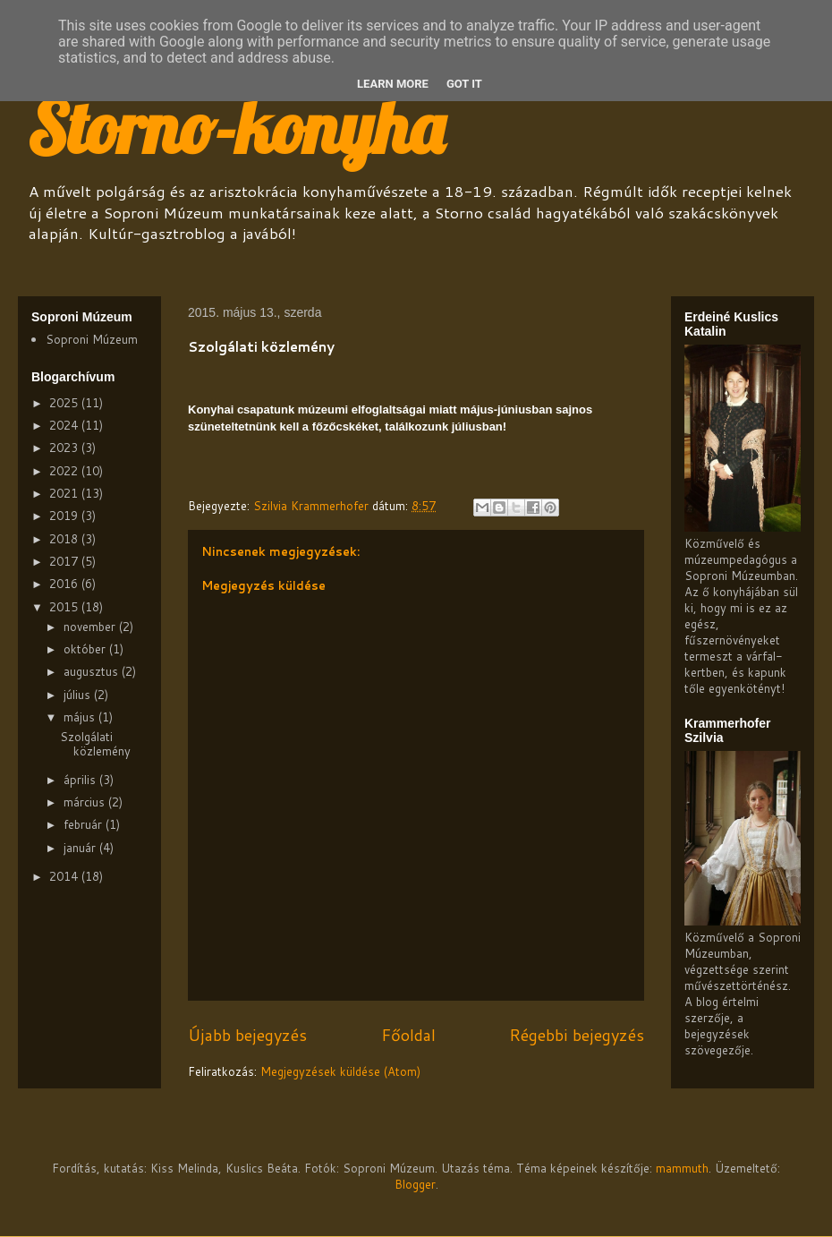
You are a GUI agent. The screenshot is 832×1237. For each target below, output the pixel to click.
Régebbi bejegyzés (576, 1034)
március (86, 802)
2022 (65, 471)
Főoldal (408, 1034)
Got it (464, 83)
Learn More (393, 83)
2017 (65, 561)
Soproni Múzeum (92, 339)
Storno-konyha (235, 127)
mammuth (682, 1168)
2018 (65, 539)
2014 (65, 876)
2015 (65, 607)
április (81, 780)
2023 (65, 447)
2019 (65, 516)
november (91, 626)
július (79, 695)
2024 (65, 425)
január (81, 848)
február (85, 824)
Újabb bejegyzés (247, 1034)
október (86, 649)
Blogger (415, 1184)
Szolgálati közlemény (95, 744)
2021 (65, 493)
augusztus (93, 671)
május (81, 717)
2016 (65, 584)
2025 (65, 403)
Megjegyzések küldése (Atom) (340, 1071)
